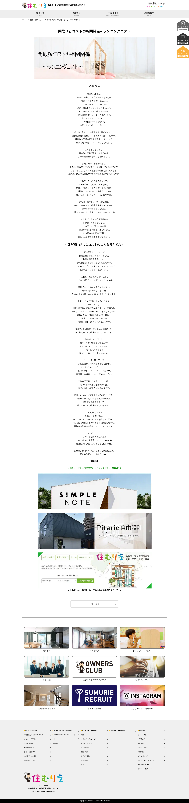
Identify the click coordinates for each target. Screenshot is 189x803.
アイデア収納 (85, 756)
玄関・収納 (84, 752)
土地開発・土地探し (30, 756)
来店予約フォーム (143, 764)
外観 (82, 735)
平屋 (82, 764)
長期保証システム (30, 760)
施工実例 (76, 14)
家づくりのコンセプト (32, 730)
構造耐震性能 (28, 743)
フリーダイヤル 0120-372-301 (43, 791)
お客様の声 (149, 14)
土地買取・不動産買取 (118, 730)
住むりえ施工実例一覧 (89, 730)
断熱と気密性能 (29, 747)
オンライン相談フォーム (146, 769)
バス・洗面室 (85, 747)
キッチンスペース (87, 743)
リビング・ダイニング (88, 739)
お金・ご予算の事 (30, 752)
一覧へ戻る (94, 604)
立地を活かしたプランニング (33, 735)
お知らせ (142, 730)
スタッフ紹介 (142, 747)
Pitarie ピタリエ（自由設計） (63, 730)
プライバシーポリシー (145, 756)
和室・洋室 (84, 760)
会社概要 (141, 743)
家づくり (40, 14)
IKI (54, 739)
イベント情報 (112, 14)
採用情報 (141, 752)
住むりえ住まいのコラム (146, 760)
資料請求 (55, 743)
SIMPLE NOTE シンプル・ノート (64, 735)
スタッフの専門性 (30, 739)
